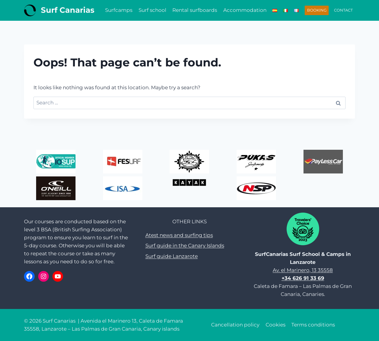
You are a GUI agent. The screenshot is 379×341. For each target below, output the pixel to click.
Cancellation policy (235, 325)
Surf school (152, 10)
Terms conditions (313, 325)
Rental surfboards (194, 10)
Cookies (275, 325)
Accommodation (244, 10)
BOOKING (317, 10)
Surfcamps (118, 10)
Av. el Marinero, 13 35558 (303, 270)
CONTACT (343, 10)
